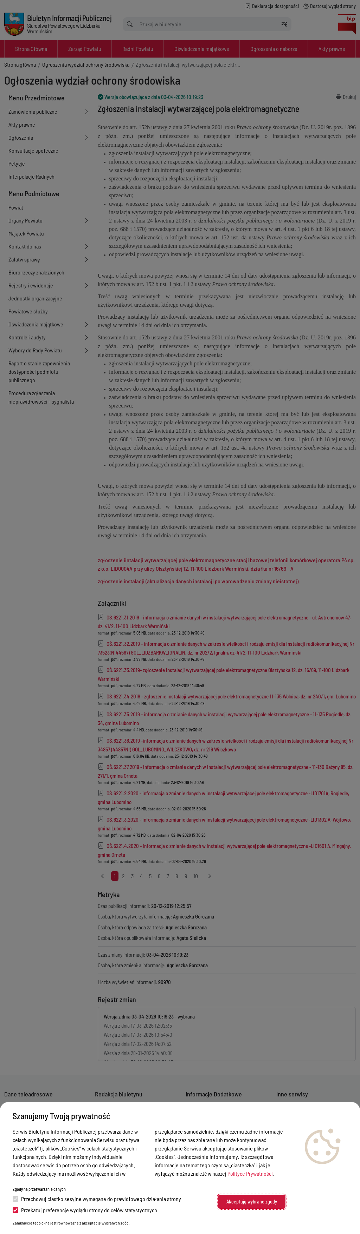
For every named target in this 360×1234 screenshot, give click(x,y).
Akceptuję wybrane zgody (251, 1202)
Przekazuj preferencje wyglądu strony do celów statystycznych (85, 1210)
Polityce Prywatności (250, 1173)
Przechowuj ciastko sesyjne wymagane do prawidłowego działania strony (97, 1198)
